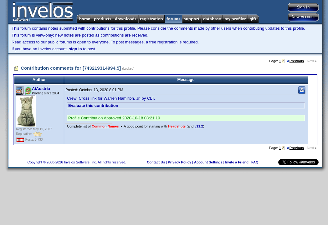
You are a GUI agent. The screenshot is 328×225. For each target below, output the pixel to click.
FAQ (255, 162)
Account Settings (208, 162)
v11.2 (198, 126)
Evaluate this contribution (93, 105)
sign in (75, 49)
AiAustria (41, 88)
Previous (295, 61)
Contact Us (156, 162)
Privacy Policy (179, 162)
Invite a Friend (237, 162)
